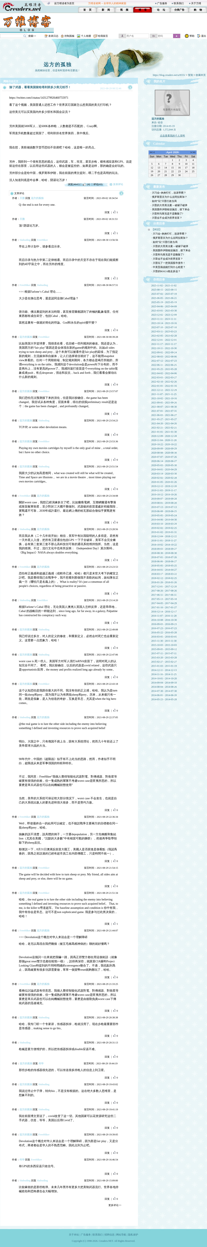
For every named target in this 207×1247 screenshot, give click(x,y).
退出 (203, 35)
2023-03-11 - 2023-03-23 (164, 331)
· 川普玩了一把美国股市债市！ (168, 262)
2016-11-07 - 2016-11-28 (164, 615)
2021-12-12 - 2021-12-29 (164, 390)
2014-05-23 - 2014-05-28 (164, 699)
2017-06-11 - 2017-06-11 (164, 594)
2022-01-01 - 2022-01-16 (164, 385)
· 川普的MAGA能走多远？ (166, 271)
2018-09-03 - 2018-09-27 (164, 548)
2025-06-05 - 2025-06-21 (164, 298)
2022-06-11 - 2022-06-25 (164, 364)
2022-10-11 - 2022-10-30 (164, 348)
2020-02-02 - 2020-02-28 (164, 477)
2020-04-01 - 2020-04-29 (164, 469)
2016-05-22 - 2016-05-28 (164, 632)
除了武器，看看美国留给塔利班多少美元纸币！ (40, 87)
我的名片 (159, 81)
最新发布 (159, 186)
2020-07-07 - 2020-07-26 (164, 456)
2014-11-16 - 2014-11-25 (164, 674)
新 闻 (106, 9)
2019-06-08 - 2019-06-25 (164, 511)
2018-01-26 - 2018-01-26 (164, 582)
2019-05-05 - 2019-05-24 (164, 515)
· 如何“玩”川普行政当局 (164, 201)
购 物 (198, 9)
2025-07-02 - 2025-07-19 (164, 293)
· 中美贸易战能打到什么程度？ (168, 267)
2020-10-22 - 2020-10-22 (164, 444)
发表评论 (118, 184)
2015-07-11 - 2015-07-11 (164, 653)
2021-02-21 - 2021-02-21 (164, 427)
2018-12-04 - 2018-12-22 (164, 536)
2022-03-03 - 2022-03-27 (164, 377)
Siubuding (25, 239)
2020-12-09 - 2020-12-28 (164, 436)
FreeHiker (42, 239)
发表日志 (53, 35)
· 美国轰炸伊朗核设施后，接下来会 (170, 209)
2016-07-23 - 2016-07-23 (164, 628)
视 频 (124, 9)
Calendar (159, 143)
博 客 (143, 9)
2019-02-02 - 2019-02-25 (164, 528)
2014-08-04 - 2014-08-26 (164, 686)
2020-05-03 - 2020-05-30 (164, 465)
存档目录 (159, 279)
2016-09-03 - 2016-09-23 (164, 624)
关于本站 (74, 1234)
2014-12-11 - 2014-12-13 (164, 670)
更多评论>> (114, 1205)
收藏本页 (201, 75)
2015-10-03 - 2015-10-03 (164, 645)
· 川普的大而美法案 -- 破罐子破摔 (169, 205)
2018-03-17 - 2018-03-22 (164, 573)
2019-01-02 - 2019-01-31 (164, 532)
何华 (41, 1063)
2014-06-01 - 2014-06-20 (164, 695)
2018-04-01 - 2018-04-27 (164, 569)
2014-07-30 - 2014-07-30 (164, 691)
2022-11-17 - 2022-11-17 (164, 344)
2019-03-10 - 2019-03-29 (164, 523)
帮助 (191, 35)
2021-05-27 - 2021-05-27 (164, 419)
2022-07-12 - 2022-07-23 (164, 360)
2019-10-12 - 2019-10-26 (164, 494)
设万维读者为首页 (64, 3)
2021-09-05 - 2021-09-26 (164, 402)
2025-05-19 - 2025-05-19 (164, 302)
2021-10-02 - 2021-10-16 (164, 398)
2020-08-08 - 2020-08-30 (164, 452)
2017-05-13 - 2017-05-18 (164, 599)
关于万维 (196, 3)
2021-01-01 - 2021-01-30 (164, 431)
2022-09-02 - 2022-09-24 (164, 352)
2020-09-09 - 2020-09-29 (164, 448)
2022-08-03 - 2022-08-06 (164, 356)
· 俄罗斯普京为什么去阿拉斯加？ (169, 196)
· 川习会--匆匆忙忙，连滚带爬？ (168, 192)
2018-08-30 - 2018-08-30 (164, 553)
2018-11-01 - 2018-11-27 (164, 540)
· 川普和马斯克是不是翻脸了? (167, 213)
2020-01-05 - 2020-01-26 (164, 482)
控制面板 (69, 35)
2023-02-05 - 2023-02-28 (164, 335)
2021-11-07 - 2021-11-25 (164, 394)
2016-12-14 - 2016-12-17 (164, 611)
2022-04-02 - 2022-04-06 (164, 373)
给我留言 (103, 35)
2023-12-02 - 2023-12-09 (164, 314)
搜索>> (32, 35)
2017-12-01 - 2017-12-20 (164, 586)
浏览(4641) (74, 184)
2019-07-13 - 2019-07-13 (164, 507)
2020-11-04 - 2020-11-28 (164, 440)
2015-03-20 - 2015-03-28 (164, 657)
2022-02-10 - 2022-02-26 (164, 381)
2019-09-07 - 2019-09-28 (164, 498)
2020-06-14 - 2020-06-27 (164, 461)
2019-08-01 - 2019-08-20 (164, 502)
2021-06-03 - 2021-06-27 (164, 415)
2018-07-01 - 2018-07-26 (164, 557)
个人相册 (86, 35)
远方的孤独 (58, 64)
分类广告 (179, 9)
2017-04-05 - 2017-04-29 (164, 603)
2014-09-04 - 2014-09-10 (164, 682)
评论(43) (98, 184)
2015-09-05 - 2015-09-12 (164, 649)
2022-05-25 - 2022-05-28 (164, 369)
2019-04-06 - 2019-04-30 (164, 519)
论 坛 (161, 9)
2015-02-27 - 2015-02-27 (164, 661)
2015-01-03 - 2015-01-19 (164, 665)
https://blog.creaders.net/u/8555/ (169, 75)
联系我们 (179, 3)
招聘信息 (109, 1234)
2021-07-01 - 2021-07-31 (164, 410)
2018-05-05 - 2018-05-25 (164, 565)
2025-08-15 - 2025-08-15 (164, 289)
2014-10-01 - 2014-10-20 (164, 678)
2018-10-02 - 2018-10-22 (164, 544)
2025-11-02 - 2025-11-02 (164, 285)
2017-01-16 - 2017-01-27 (164, 607)
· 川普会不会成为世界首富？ (166, 217)
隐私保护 (133, 1234)
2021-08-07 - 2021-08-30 (164, 406)
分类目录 (159, 223)
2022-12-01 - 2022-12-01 (164, 339)
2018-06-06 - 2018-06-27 (164, 561)
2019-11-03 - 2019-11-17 (164, 490)
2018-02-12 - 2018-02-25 (164, 578)
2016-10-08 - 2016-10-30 (164, 619)
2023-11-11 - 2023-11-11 (163, 318)
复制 (190, 75)
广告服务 (162, 3)
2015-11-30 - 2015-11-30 (164, 640)
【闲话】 (157, 229)
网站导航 (121, 1234)
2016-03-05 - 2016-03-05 (164, 636)
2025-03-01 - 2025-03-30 (164, 310)
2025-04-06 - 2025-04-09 (164, 306)
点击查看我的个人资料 (172, 135)
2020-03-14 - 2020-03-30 (164, 473)
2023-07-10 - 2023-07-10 (164, 327)
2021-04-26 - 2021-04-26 (164, 423)
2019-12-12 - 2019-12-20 (164, 486)
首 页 (87, 9)
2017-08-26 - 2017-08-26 (164, 590)
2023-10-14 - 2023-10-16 (164, 323)
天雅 (22, 198)
